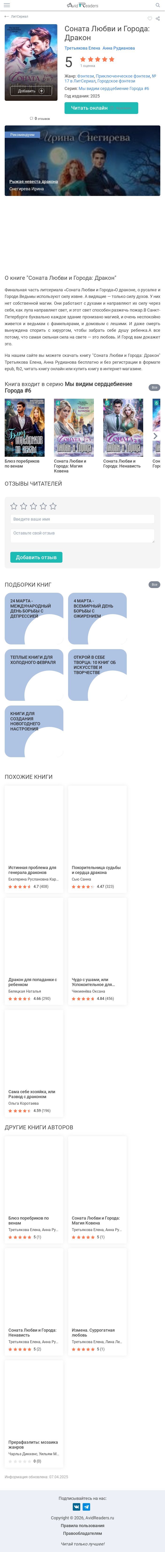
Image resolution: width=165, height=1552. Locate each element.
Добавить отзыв (36, 557)
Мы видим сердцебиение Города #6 (114, 88)
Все (154, 387)
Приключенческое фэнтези (123, 76)
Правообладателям (82, 1533)
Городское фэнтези (116, 80)
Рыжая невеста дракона (33, 181)
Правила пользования (82, 1525)
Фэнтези (85, 76)
